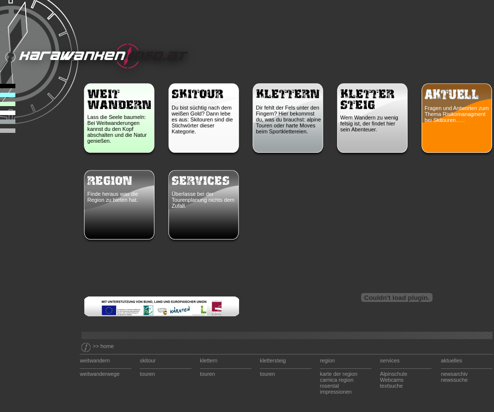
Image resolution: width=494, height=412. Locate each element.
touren (147, 374)
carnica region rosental (337, 383)
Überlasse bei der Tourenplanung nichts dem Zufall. (203, 200)
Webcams (392, 380)
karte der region (339, 374)
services (390, 360)
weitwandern (95, 360)
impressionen (336, 392)
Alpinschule (393, 374)
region (327, 360)
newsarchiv (454, 374)
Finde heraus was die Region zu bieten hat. (113, 197)
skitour (148, 360)
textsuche (391, 386)
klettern (208, 360)
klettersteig (273, 360)
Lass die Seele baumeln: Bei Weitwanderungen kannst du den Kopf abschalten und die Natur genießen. (117, 129)
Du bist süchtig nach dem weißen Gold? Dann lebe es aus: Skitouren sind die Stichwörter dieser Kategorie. (202, 119)
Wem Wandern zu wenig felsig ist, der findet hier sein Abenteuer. (369, 123)
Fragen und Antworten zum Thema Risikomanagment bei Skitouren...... (457, 114)
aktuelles (451, 360)
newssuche (454, 380)
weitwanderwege (100, 374)
